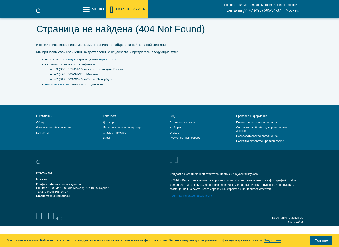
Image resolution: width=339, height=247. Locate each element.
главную (69, 59)
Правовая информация (251, 115)
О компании (44, 115)
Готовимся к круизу (182, 121)
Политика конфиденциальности (191, 194)
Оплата (174, 131)
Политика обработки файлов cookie (260, 140)
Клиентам (109, 115)
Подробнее (272, 240)
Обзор (40, 121)
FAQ (172, 115)
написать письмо (58, 84)
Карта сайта (295, 220)
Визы (106, 136)
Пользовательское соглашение (257, 135)
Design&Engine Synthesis (287, 216)
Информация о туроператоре (122, 126)
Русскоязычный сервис (185, 136)
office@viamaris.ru (58, 195)
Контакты (233, 10)
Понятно (321, 240)
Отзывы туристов (114, 131)
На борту (175, 126)
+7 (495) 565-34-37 (265, 10)
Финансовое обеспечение (53, 126)
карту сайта (108, 59)
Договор (108, 121)
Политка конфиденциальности (256, 121)
